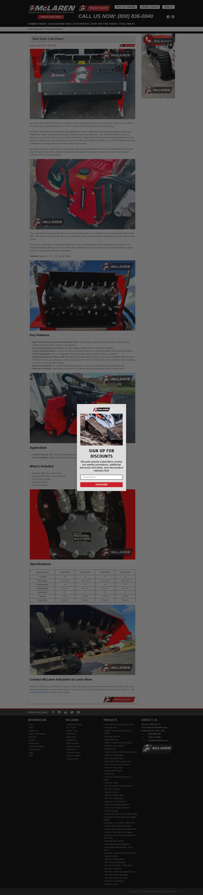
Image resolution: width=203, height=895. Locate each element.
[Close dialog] (123, 406)
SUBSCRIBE (101, 485)
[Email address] (101, 477)
